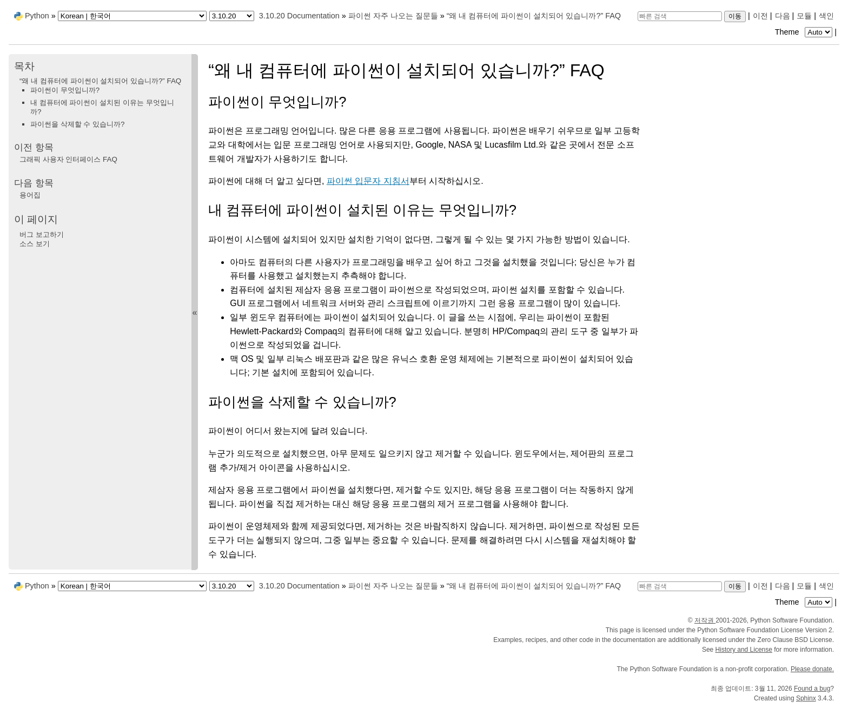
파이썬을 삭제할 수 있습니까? (77, 124)
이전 (760, 15)
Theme (804, 32)
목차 (24, 66)
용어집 (30, 195)
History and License (744, 649)
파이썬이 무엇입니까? (65, 90)
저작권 (705, 620)
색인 (826, 15)
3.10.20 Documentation (299, 15)
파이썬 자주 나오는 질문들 (393, 15)
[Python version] (231, 16)
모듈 (804, 15)
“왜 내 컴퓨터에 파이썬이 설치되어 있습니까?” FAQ (534, 15)
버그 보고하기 (41, 234)
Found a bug (812, 688)
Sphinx (806, 698)
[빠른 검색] (680, 16)
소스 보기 (34, 244)
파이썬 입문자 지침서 (368, 181)
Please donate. (812, 669)
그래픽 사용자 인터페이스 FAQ (68, 159)
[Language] (132, 16)
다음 (782, 15)
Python (37, 15)
